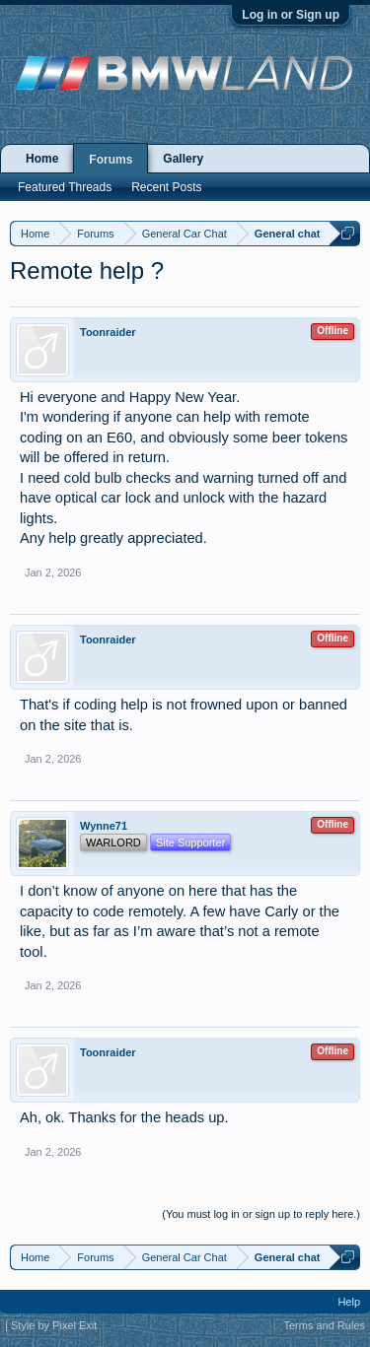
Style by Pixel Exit (54, 1325)
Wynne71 (103, 826)
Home (42, 159)
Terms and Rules (324, 1325)
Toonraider (108, 332)
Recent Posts (166, 187)
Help (348, 1302)
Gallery (183, 159)
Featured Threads (64, 187)
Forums (110, 160)
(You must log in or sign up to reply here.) (261, 1214)
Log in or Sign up (290, 15)
